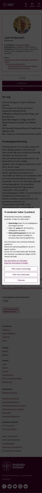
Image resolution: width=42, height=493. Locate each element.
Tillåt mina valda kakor (21, 274)
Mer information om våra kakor (15, 261)
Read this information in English (16, 263)
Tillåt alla (21, 280)
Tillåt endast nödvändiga (21, 269)
